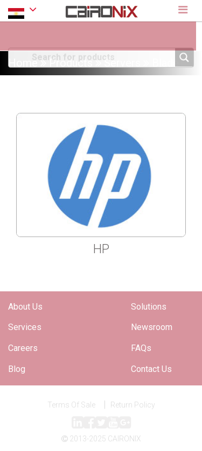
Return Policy (132, 406)
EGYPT (22, 11)
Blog (16, 369)
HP (101, 249)
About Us (25, 307)
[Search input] (102, 56)
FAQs (141, 348)
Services (24, 327)
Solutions (148, 307)
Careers (23, 348)
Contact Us (151, 369)
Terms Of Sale (71, 406)
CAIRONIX (124, 440)
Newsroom (151, 327)
